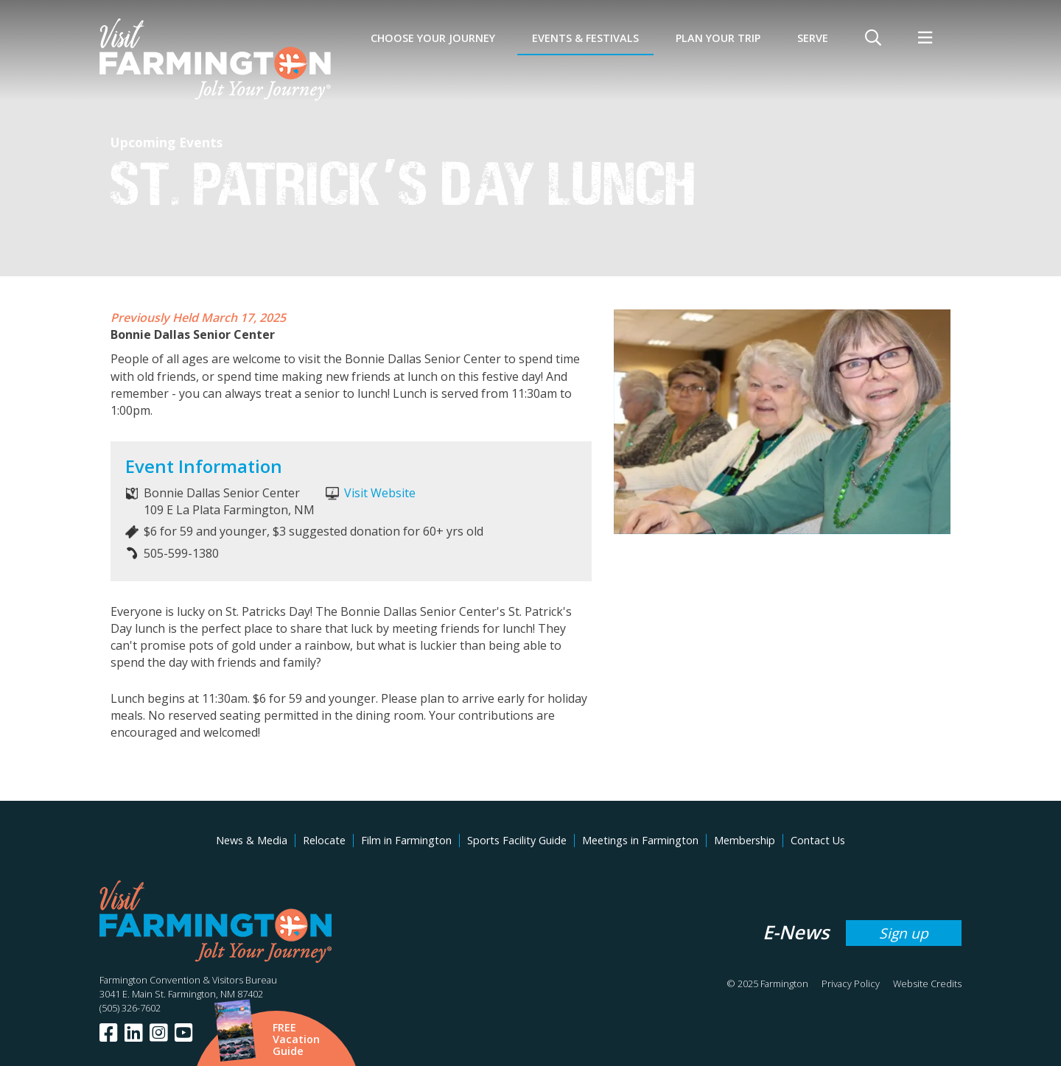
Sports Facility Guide (517, 840)
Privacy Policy (851, 983)
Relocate (324, 840)
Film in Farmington (406, 840)
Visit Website (380, 493)
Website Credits (927, 983)
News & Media (251, 840)
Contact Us (818, 840)
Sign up (903, 933)
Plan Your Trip (718, 38)
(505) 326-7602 (130, 1007)
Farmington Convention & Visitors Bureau (188, 979)
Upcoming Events (167, 142)
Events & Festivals (585, 38)
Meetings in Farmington (640, 840)
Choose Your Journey (433, 38)
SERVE (812, 38)
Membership (744, 840)
